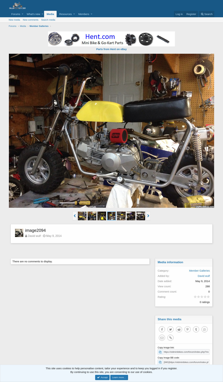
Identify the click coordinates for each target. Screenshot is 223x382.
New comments (31, 19)
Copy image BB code (168, 357)
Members (83, 14)
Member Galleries (199, 270)
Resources (65, 14)
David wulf (34, 235)
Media (50, 14)
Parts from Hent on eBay (111, 49)
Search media (48, 19)
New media (14, 19)
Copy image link (166, 347)
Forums (15, 14)
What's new (33, 14)
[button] (22, 14)
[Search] (206, 14)
